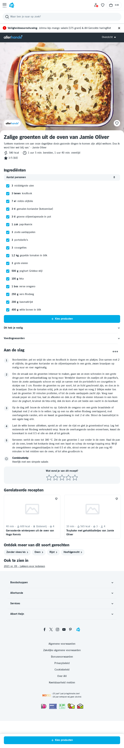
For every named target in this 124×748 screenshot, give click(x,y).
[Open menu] (4, 5)
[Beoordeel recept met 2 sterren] (55, 477)
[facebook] (44, 629)
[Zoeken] (62, 17)
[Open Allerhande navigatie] (110, 37)
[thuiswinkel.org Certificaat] (71, 706)
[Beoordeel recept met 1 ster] (49, 477)
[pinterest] (70, 629)
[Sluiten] (119, 28)
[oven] (39, 552)
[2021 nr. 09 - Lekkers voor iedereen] (62, 566)
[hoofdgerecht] (73, 552)
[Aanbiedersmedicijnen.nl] (62, 706)
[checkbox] (8, 185)
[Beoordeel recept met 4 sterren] (68, 477)
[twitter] (51, 629)
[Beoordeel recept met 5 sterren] (75, 477)
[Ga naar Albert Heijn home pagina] (11, 5)
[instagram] (57, 629)
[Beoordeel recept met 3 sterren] (62, 477)
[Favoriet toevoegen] (56, 498)
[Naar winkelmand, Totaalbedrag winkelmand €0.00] (114, 5)
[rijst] (53, 552)
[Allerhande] (13, 37)
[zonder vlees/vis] (17, 552)
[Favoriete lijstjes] (102, 5)
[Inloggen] (96, 5)
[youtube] (64, 629)
